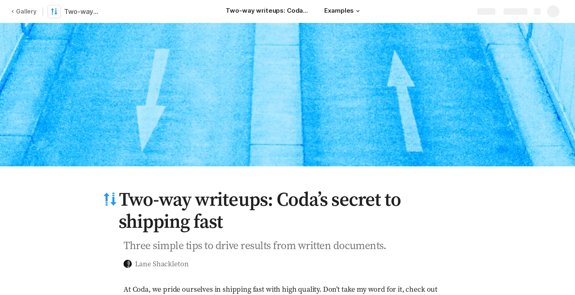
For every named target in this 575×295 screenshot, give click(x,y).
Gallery (24, 11)
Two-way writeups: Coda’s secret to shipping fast (83, 11)
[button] (358, 11)
